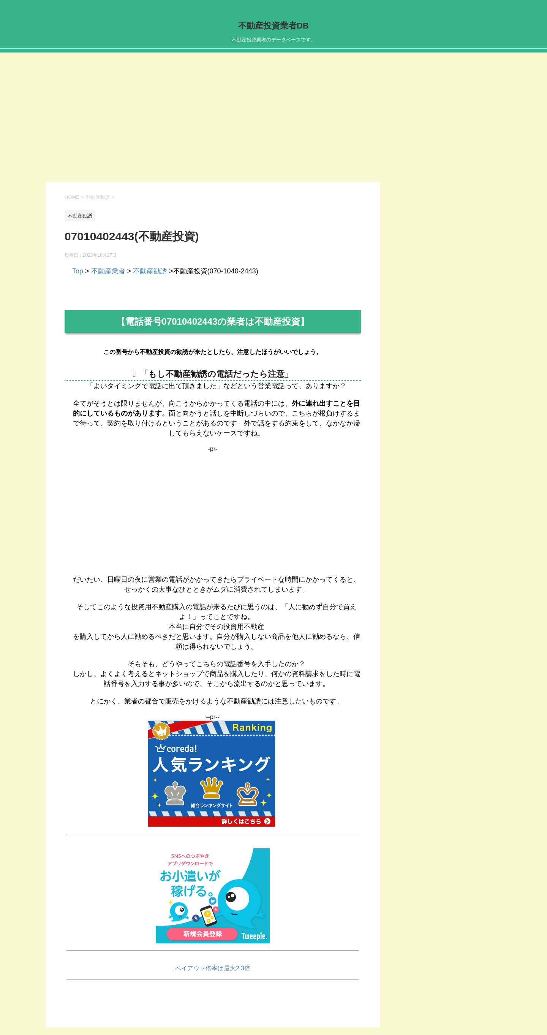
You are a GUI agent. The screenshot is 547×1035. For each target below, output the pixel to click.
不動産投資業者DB (273, 25)
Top (77, 271)
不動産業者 (108, 271)
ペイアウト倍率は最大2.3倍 (212, 968)
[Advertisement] (273, 125)
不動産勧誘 (150, 271)
